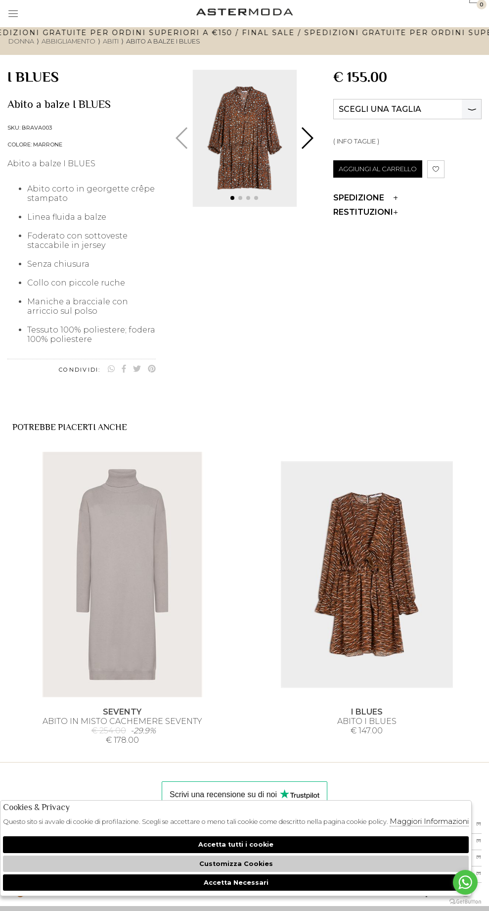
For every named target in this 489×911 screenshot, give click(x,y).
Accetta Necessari (236, 882)
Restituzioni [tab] (365, 212)
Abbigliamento (68, 41)
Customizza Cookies (236, 863)
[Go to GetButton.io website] (465, 901)
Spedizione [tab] (365, 197)
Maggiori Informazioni (429, 821)
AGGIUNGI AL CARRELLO (378, 169)
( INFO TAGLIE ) (356, 141)
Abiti (111, 41)
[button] (232, 198)
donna (21, 41)
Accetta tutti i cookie (235, 844)
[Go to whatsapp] (465, 882)
